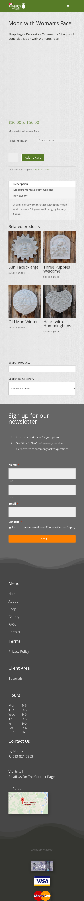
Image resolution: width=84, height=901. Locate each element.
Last (11, 497)
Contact (14, 632)
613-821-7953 (20, 756)
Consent (15, 522)
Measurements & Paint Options (33, 189)
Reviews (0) (20, 195)
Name (13, 464)
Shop (12, 609)
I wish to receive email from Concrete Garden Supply (44, 527)
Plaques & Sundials (42, 169)
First (11, 480)
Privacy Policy (18, 651)
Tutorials (15, 678)
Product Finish (18, 141)
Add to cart (33, 157)
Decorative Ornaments (42, 34)
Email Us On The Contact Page (31, 777)
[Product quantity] (13, 157)
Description (20, 184)
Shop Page (15, 34)
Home (12, 594)
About (13, 601)
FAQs (12, 624)
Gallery (13, 617)
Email (13, 503)
